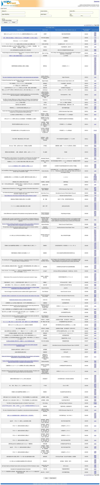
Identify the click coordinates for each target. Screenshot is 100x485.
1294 (95, 321)
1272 (95, 153)
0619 (95, 114)
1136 (95, 266)
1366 (95, 138)
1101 (95, 270)
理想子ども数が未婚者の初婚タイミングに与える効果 (20, 55)
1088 (95, 57)
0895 (95, 333)
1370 (95, 143)
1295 (95, 238)
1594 (95, 190)
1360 (95, 164)
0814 (95, 145)
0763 (95, 174)
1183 (95, 271)
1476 (95, 215)
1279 (95, 32)
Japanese (96, 1)
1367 (95, 42)
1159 (95, 193)
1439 (95, 69)
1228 (95, 62)
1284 (95, 323)
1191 (95, 267)
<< (84, 25)
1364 (95, 40)
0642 (95, 223)
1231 (95, 104)
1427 (95, 34)
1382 (95, 227)
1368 (95, 141)
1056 (95, 225)
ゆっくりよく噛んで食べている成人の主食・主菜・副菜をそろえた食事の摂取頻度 (20, 321)
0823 (95, 213)
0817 (95, 188)
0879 (95, 232)
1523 (95, 73)
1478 (95, 161)
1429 (95, 35)
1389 (95, 165)
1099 (95, 235)
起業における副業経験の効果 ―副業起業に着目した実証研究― (20, 415)
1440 (95, 71)
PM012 (95, 179)
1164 (95, 59)
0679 (95, 212)
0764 (95, 99)
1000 (95, 319)
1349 (95, 33)
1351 (95, 466)
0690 (95, 309)
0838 (95, 192)
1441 (95, 72)
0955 (95, 233)
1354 (95, 107)
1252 (95, 80)
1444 (95, 326)
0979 (95, 294)
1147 (95, 124)
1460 (95, 167)
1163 (95, 236)
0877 (95, 181)
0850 (95, 49)
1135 (95, 265)
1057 (95, 234)
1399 (95, 46)
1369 (95, 142)
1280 (95, 64)
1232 (95, 77)
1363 (95, 37)
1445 (95, 90)
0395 (95, 211)
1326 (95, 154)
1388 (95, 118)
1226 (95, 44)
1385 (95, 184)
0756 (95, 102)
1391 (95, 306)
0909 (95, 284)
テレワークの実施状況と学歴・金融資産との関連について (20, 165)
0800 (95, 349)
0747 (95, 356)
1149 (95, 151)
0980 (95, 295)
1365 (95, 137)
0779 (95, 149)
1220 (95, 152)
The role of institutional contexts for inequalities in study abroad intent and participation (20, 77)
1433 (95, 288)
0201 (95, 311)
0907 (95, 134)
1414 (95, 159)
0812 (95, 230)
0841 (95, 231)
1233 (95, 302)
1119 (95, 146)
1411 (95, 108)
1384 (95, 239)
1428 (95, 166)
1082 (95, 150)
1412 (95, 155)
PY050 (95, 177)
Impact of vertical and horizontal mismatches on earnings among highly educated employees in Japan (20, 345)
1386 (95, 331)
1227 (95, 61)
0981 (95, 296)
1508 (95, 100)
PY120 (95, 130)
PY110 (95, 55)
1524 (95, 74)
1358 (95, 324)
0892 (95, 39)
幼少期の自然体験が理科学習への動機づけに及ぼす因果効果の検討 (20, 341)
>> (93, 25)
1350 (95, 66)
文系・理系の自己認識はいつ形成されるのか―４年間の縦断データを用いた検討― (20, 37)
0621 (95, 148)
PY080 (95, 403)
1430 (95, 68)
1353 (95, 106)
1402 (95, 94)
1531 (95, 219)
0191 (95, 187)
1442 (95, 240)
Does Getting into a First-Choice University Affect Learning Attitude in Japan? (21, 195)
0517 (95, 299)
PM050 (95, 176)
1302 (95, 285)
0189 (95, 50)
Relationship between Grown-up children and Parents (20, 299)
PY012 (95, 178)
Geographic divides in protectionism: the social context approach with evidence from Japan (20, 295)
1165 (95, 60)
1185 (95, 214)
